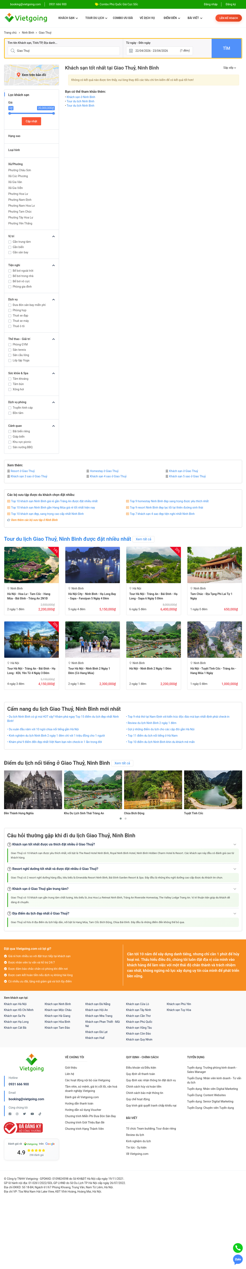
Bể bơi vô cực (21, 281)
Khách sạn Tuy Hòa (179, 1010)
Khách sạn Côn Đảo (138, 1033)
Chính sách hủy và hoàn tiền (144, 1086)
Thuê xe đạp (20, 315)
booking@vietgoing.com (26, 1099)
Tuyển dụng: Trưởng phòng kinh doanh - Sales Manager (212, 1070)
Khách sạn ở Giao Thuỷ (182, 471)
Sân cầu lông (21, 355)
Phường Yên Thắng (20, 223)
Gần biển (18, 247)
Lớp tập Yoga (21, 360)
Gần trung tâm (22, 241)
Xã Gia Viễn (15, 188)
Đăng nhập (211, 4)
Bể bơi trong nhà (23, 276)
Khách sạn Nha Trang (99, 1015)
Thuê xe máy (21, 320)
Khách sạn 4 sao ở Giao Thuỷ (106, 476)
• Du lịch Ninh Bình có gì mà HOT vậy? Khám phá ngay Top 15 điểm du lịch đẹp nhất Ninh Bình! (63, 719)
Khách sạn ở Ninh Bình (81, 97)
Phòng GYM (20, 344)
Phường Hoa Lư (18, 193)
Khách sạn (68, 18)
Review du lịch (135, 1135)
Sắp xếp (229, 67)
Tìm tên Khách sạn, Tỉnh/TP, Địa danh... (32, 42)
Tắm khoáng (20, 378)
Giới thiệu (71, 1067)
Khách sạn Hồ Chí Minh (19, 1010)
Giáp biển (19, 436)
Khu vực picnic (22, 442)
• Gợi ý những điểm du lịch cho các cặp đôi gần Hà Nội (160, 729)
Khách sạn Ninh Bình (58, 1004)
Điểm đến (172, 18)
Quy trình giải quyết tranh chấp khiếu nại (151, 1105)
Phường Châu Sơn (19, 170)
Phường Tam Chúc (20, 211)
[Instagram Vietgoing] (17, 1114)
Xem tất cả (143, 539)
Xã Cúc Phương (18, 176)
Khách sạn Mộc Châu (58, 1010)
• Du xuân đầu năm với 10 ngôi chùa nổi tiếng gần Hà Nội (43, 729)
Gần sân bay (20, 252)
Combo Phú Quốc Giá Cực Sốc (119, 4)
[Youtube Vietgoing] (33, 1114)
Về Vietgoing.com (137, 1153)
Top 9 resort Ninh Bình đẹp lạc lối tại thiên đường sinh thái (166, 507)
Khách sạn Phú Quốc (139, 1021)
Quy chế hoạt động (138, 1099)
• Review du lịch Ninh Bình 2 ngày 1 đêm (151, 723)
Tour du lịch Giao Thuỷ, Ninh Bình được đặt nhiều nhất (67, 539)
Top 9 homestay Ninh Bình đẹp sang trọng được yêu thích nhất (169, 501)
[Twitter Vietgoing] (24, 1114)
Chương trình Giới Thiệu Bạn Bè (85, 1122)
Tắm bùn (18, 384)
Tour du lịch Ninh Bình (80, 101)
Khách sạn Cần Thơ (138, 1015)
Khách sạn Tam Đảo (57, 1027)
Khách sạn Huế (95, 1037)
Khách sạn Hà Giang (57, 1015)
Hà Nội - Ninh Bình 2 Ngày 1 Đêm (150, 668)
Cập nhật (31, 121)
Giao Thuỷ (45, 32)
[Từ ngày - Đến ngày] (159, 50)
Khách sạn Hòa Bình (57, 1021)
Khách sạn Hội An (96, 1010)
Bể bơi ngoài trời (23, 270)
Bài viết (195, 18)
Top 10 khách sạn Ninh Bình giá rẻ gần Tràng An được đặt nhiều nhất (54, 501)
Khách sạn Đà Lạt (96, 1032)
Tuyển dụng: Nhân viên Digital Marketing (212, 1088)
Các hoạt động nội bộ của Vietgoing (87, 1080)
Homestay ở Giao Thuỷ (102, 471)
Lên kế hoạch (229, 18)
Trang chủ (10, 32)
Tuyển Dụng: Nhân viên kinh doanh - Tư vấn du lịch (214, 1080)
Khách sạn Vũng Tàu (139, 1027)
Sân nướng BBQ (23, 447)
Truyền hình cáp (23, 407)
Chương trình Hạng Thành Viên (84, 1128)
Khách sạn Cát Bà (15, 1027)
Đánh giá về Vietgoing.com (82, 1097)
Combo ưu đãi (123, 18)
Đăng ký (231, 4)
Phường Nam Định (20, 199)
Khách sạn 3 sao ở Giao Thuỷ (27, 476)
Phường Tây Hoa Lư (20, 217)
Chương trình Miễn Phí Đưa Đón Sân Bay (90, 1116)
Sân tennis (19, 349)
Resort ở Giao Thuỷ (21, 471)
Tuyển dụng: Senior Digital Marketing (210, 1101)
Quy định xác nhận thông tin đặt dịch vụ (151, 1080)
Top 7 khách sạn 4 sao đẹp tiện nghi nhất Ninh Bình (162, 513)
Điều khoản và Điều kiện (141, 1067)
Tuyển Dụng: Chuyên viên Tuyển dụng (210, 1107)
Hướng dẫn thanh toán (79, 1103)
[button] (120, 819)
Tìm (226, 48)
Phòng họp (19, 310)
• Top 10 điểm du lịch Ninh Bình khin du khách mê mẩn (160, 742)
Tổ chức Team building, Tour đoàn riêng (151, 1128)
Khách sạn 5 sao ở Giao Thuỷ (186, 476)
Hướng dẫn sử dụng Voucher (83, 1109)
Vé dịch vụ (147, 18)
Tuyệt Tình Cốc (193, 813)
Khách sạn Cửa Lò (137, 1004)
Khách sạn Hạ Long (16, 1021)
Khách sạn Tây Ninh (138, 1010)
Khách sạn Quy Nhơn (139, 1039)
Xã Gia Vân (15, 182)
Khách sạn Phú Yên (179, 1004)
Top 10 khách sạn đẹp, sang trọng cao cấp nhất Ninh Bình (47, 513)
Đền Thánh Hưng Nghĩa (19, 813)
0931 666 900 (58, 4)
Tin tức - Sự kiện (136, 1147)
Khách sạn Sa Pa (14, 1015)
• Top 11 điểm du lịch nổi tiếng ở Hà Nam (152, 735)
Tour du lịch (96, 18)
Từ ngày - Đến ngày (138, 42)
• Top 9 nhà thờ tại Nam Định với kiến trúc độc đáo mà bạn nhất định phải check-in (178, 716)
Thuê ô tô (19, 326)
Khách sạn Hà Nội (15, 1004)
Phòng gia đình (22, 286)
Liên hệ (69, 1074)
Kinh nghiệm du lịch (138, 1141)
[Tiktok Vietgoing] (40, 1114)
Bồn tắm (18, 413)
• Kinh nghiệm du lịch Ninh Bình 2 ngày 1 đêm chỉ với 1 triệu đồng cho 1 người (56, 735)
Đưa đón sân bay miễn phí (29, 305)
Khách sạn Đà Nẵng (97, 1004)
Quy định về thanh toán (140, 1074)
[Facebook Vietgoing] (10, 1114)
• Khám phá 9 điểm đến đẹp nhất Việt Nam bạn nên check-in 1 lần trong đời (54, 742)
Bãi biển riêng (21, 431)
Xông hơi (18, 389)
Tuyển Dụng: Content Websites (206, 1095)
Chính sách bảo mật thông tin (144, 1093)
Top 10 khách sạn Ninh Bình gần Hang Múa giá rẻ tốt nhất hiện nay (53, 507)
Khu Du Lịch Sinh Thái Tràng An (84, 813)
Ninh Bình (28, 32)
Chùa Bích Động (134, 813)
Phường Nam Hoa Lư (21, 205)
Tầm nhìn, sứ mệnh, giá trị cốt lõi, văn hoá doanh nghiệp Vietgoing (91, 1088)
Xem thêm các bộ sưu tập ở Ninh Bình (34, 520)
